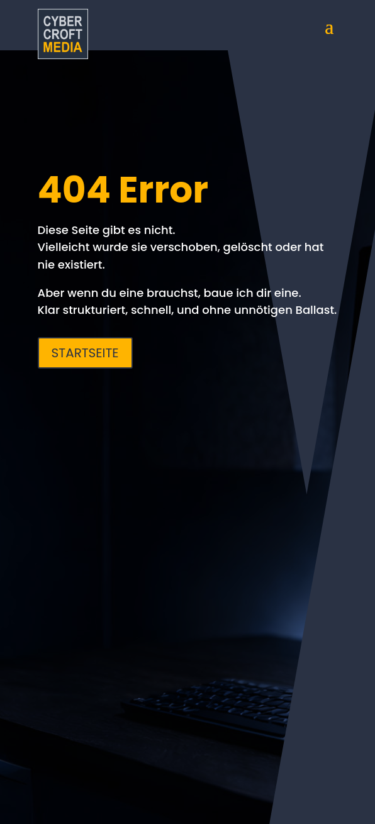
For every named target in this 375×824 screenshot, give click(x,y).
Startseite (85, 353)
